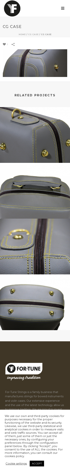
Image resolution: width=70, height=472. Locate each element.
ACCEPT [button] (37, 463)
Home (22, 34)
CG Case (33, 34)
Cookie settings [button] (16, 463)
